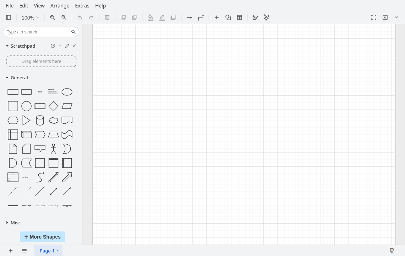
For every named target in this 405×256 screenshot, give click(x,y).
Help (100, 6)
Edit (23, 6)
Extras (82, 6)
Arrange (59, 6)
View (39, 6)
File (10, 6)
